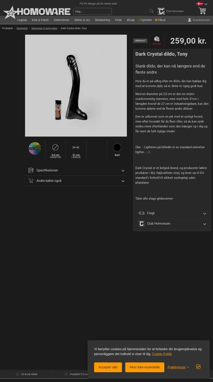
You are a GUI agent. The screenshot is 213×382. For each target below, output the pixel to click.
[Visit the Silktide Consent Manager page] (198, 367)
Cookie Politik (162, 354)
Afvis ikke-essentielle (145, 367)
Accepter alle (108, 367)
